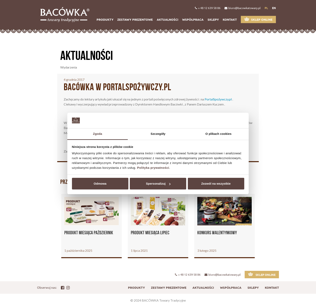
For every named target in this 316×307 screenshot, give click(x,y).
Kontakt (230, 19)
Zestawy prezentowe (135, 19)
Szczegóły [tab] (158, 133)
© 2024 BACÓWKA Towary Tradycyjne (158, 300)
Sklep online (258, 19)
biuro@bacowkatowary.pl (243, 8)
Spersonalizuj (158, 183)
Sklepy (213, 19)
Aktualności (167, 19)
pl (266, 8)
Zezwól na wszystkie (216, 183)
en (274, 8)
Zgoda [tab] (97, 133)
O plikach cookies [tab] (218, 133)
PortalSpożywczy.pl (218, 99)
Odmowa (100, 183)
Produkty (105, 19)
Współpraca (193, 19)
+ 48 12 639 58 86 (207, 8)
